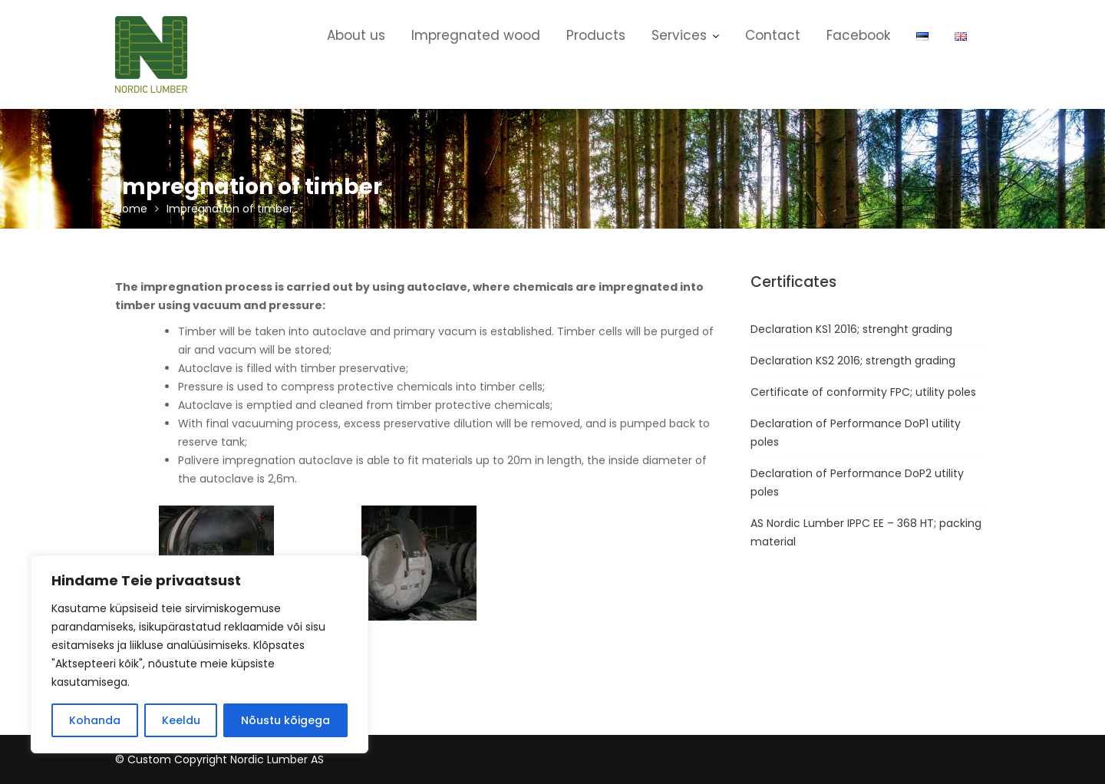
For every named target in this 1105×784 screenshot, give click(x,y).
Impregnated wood (475, 35)
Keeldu (181, 720)
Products (595, 35)
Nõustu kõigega (285, 720)
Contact (772, 35)
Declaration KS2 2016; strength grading (852, 360)
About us (356, 35)
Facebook (858, 35)
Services (679, 35)
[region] (199, 654)
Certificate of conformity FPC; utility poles (863, 392)
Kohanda (94, 720)
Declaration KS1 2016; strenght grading (851, 329)
